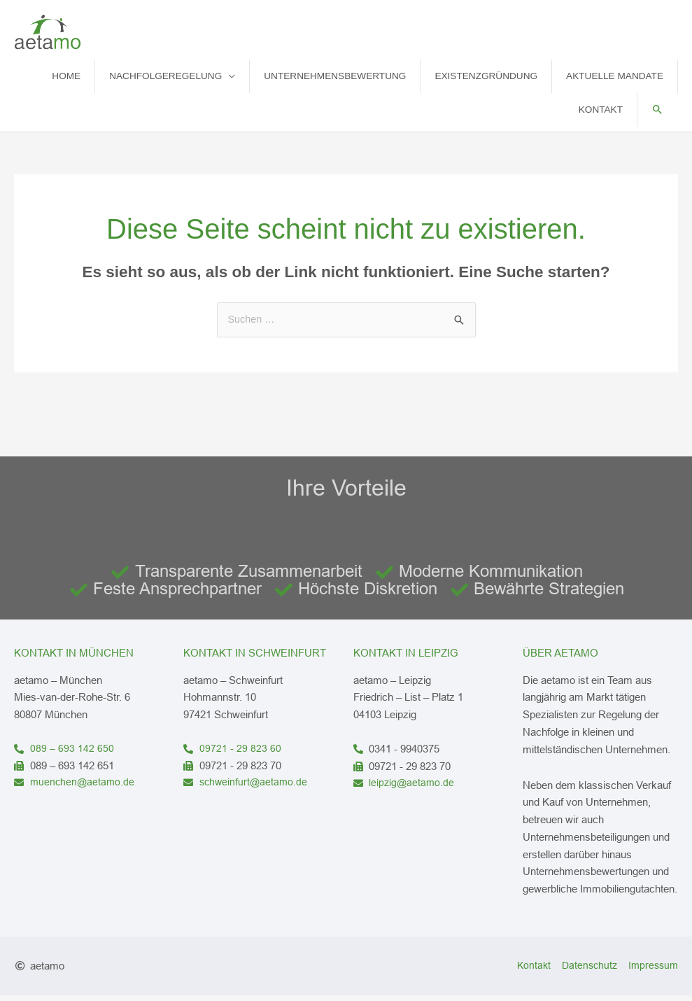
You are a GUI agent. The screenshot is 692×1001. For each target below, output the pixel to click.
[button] (657, 115)
